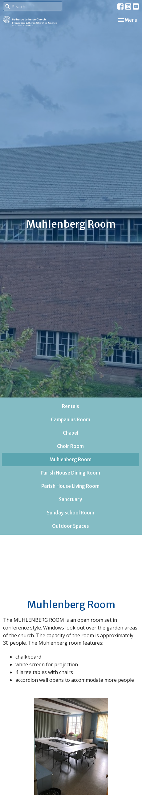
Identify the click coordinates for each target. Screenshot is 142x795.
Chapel (70, 433)
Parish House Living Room (70, 486)
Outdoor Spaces (70, 526)
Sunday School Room (70, 513)
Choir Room (70, 446)
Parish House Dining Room (70, 473)
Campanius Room (70, 420)
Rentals (70, 406)
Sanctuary (70, 499)
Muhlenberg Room (70, 459)
